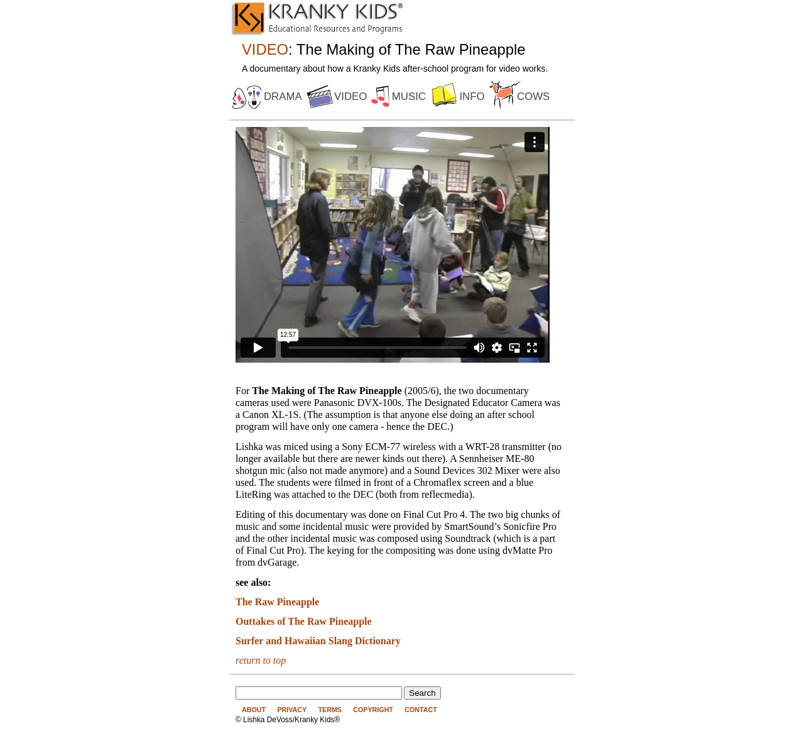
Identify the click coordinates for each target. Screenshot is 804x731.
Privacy (292, 709)
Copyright (373, 709)
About (254, 709)
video (350, 96)
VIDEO (265, 49)
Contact (421, 709)
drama (283, 96)
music (409, 96)
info (471, 96)
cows (533, 96)
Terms (329, 709)
